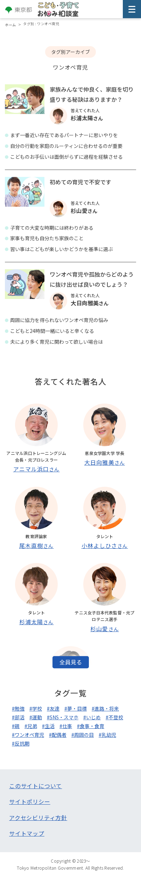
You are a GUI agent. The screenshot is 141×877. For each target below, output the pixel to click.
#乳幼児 (107, 734)
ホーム (10, 24)
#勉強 (18, 708)
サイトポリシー (29, 801)
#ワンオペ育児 (28, 734)
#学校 (35, 708)
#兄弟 (30, 725)
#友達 (53, 708)
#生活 (48, 725)
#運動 (35, 717)
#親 (16, 725)
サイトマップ (26, 833)
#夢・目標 (75, 708)
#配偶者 (57, 734)
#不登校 (114, 717)
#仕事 (65, 725)
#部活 (18, 717)
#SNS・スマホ (62, 717)
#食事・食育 (90, 725)
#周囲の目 (82, 734)
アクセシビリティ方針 (38, 817)
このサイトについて (35, 786)
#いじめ (92, 717)
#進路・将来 (105, 708)
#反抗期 (20, 743)
